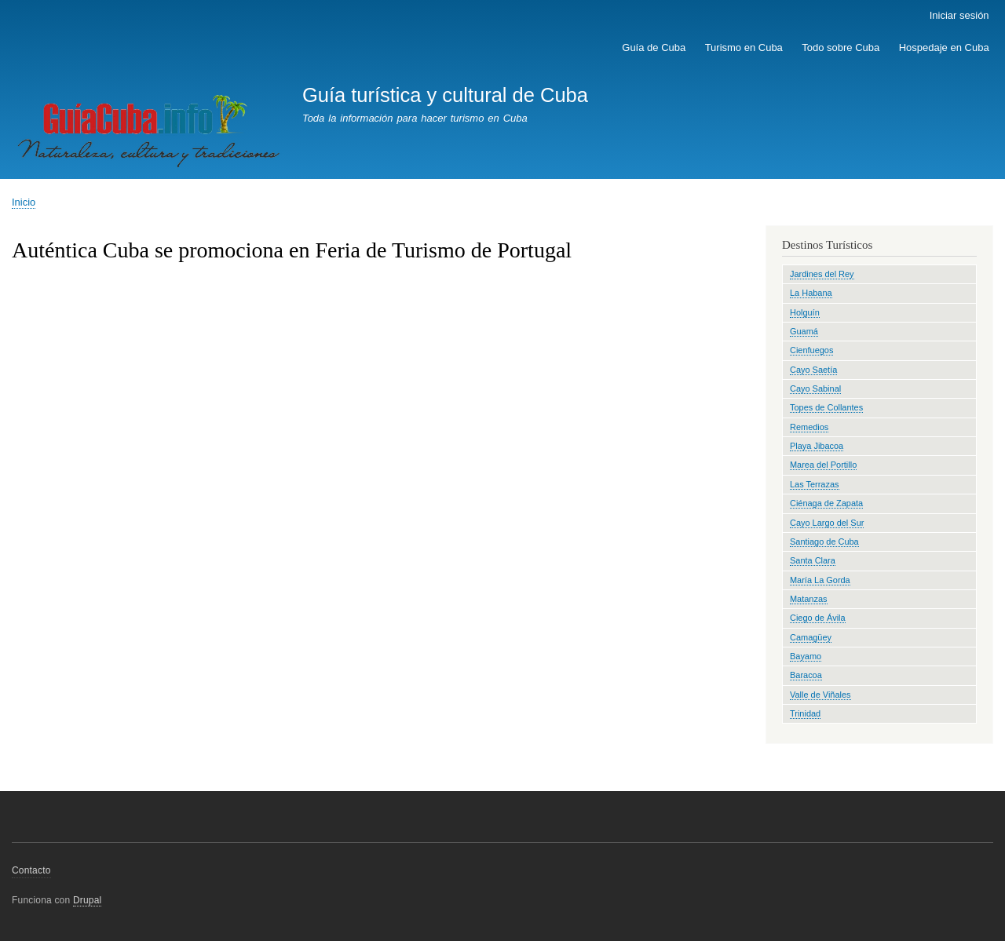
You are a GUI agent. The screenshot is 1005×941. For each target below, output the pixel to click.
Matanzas (809, 599)
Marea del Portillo (823, 464)
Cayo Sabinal (815, 388)
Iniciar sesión (959, 15)
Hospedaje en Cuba (944, 47)
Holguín (805, 312)
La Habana (811, 292)
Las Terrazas (814, 484)
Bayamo (805, 656)
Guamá (804, 331)
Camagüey (810, 637)
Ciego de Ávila (818, 617)
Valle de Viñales (820, 694)
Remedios (809, 427)
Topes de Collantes (826, 407)
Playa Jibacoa (816, 445)
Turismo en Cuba (744, 47)
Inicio (23, 202)
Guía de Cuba (653, 47)
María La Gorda (820, 580)
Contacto (31, 870)
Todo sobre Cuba (840, 47)
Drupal (87, 900)
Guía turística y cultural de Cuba (445, 95)
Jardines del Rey (822, 274)
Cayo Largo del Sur (827, 522)
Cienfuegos (811, 350)
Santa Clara (812, 560)
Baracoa (806, 675)
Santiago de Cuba (824, 541)
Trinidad (805, 713)
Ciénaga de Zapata (826, 503)
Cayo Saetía (813, 369)
